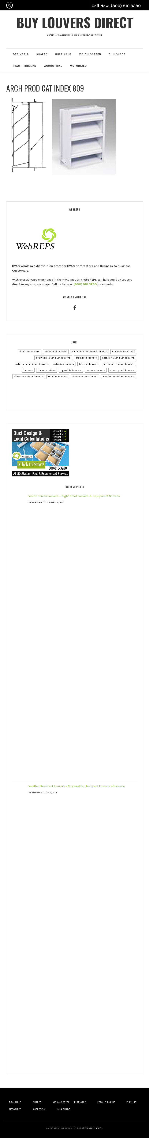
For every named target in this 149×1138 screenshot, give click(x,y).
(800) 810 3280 (85, 284)
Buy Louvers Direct (74, 22)
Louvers (28, 370)
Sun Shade (117, 54)
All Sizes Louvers (29, 351)
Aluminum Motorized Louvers (89, 351)
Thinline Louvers (57, 376)
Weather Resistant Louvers (118, 376)
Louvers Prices (47, 370)
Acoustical (53, 65)
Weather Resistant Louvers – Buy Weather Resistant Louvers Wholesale (76, 786)
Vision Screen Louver (85, 376)
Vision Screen (90, 54)
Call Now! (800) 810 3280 (116, 5)
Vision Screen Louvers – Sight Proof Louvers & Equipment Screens (74, 496)
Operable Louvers (71, 370)
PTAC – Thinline (25, 65)
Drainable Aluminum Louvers (53, 357)
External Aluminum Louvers (31, 364)
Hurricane (63, 54)
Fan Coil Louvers (88, 364)
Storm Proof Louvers (122, 370)
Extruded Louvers (63, 364)
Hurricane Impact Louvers (118, 364)
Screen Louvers (96, 370)
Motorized (78, 65)
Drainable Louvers (86, 357)
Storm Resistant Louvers (28, 376)
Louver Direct (93, 1128)
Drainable (21, 54)
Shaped (41, 54)
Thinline (131, 1102)
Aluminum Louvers (56, 351)
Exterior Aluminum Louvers (118, 357)
